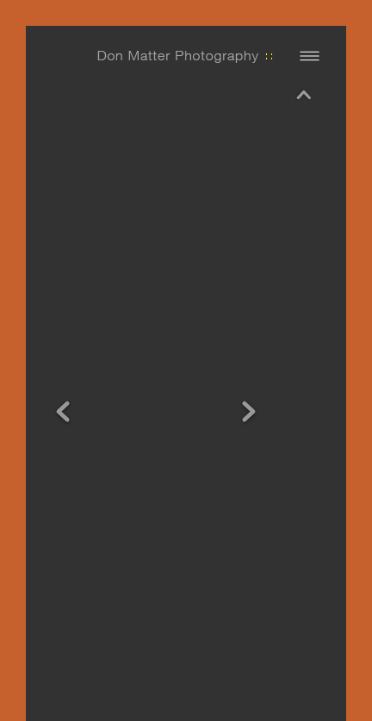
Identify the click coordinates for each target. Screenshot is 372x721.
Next (249, 363)
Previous (63, 363)
